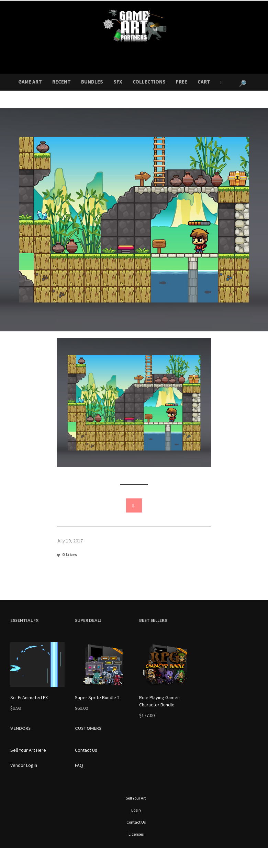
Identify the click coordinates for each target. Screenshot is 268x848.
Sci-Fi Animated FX (29, 697)
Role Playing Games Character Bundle (159, 701)
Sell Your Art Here (28, 750)
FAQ (79, 765)
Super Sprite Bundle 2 (97, 697)
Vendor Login (23, 765)
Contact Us (86, 750)
